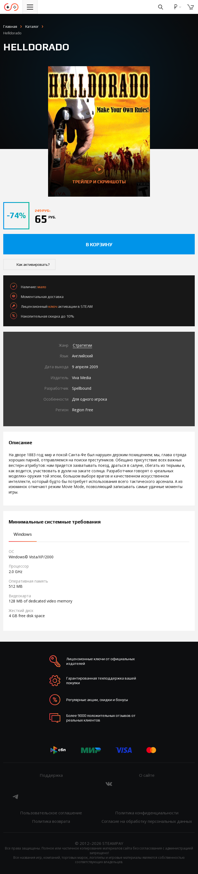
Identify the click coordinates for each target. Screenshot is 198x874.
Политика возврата (51, 821)
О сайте (147, 775)
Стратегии (82, 345)
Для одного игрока (89, 399)
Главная (10, 26)
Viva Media (81, 377)
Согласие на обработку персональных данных (147, 821)
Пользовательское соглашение (51, 812)
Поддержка (51, 775)
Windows (23, 534)
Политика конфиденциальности (146, 812)
